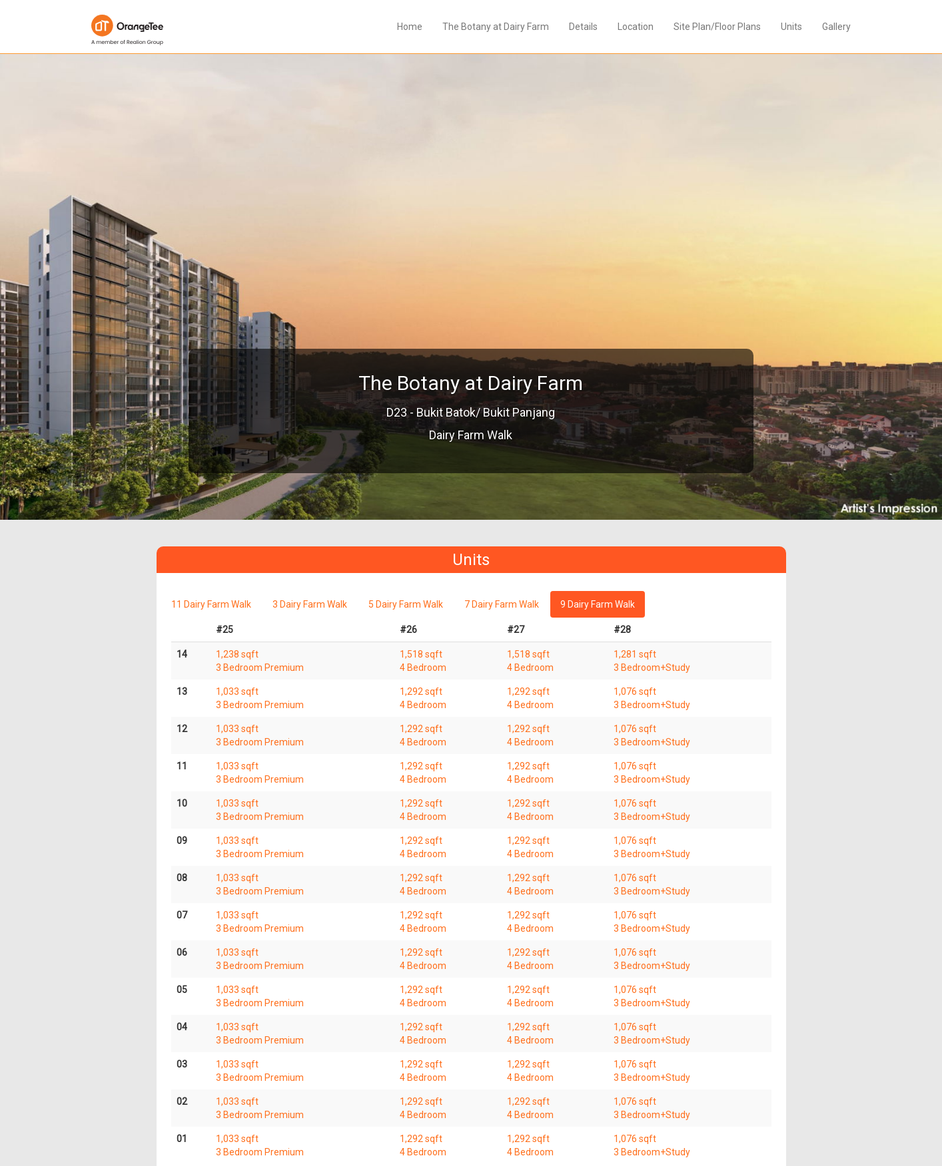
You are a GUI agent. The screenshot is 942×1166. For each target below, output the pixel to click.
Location (636, 26)
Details (583, 26)
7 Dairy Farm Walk (501, 604)
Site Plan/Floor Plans (717, 26)
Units (791, 26)
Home (409, 26)
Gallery (836, 26)
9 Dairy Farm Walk (597, 604)
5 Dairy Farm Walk (405, 604)
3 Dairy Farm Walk (309, 604)
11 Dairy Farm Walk (211, 604)
